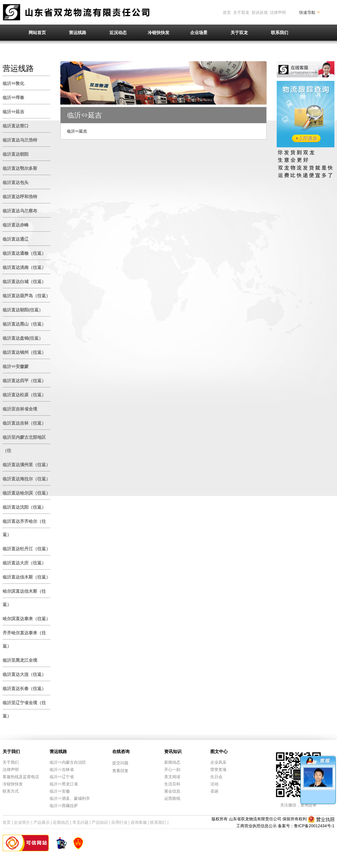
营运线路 (77, 32)
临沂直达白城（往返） (24, 281)
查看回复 (120, 770)
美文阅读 (172, 776)
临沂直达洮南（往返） (24, 267)
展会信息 (172, 791)
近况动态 (118, 32)
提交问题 (120, 763)
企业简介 (22, 822)
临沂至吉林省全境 (20, 408)
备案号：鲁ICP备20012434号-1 (306, 825)
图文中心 (219, 751)
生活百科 (172, 784)
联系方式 (11, 791)
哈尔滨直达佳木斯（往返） (24, 598)
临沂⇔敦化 (13, 83)
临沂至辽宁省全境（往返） (24, 709)
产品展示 (41, 822)
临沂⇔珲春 (13, 97)
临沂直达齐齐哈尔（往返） (24, 528)
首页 (227, 12)
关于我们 (11, 751)
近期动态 (61, 822)
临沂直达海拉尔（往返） (26, 478)
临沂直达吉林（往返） (24, 423)
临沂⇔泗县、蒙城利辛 (70, 798)
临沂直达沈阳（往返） (24, 507)
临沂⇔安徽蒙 (16, 366)
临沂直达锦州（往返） (24, 352)
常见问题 (80, 822)
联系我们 (279, 32)
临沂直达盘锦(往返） (23, 338)
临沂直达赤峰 (16, 224)
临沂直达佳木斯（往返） (26, 577)
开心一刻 (172, 769)
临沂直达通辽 (16, 239)
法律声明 (278, 12)
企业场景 (198, 32)
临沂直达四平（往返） (24, 380)
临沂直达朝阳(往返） (23, 309)
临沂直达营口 (16, 125)
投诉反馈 (260, 12)
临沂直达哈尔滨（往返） (26, 492)
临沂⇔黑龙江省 (64, 784)
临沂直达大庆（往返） (24, 562)
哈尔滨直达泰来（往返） (26, 618)
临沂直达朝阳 (16, 154)
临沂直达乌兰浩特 (20, 139)
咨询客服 (139, 822)
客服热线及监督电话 (21, 776)
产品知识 (100, 822)
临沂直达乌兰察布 (20, 210)
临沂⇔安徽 (60, 791)
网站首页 (37, 32)
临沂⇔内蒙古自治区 (68, 762)
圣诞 (214, 791)
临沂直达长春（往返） (24, 688)
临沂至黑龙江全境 (20, 660)
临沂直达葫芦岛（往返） (26, 295)
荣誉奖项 (218, 769)
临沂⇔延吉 (13, 111)
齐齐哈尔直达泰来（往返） (24, 639)
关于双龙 (241, 12)
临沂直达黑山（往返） (24, 323)
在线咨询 (121, 751)
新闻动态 (172, 762)
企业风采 (218, 762)
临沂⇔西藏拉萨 (64, 805)
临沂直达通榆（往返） (24, 253)
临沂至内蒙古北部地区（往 (24, 444)
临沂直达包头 (16, 182)
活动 (214, 784)
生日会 (216, 776)
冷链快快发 (158, 32)
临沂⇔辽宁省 (62, 776)
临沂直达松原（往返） (24, 394)
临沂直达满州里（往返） (26, 464)
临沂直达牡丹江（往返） (26, 548)
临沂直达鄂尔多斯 (20, 168)
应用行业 (119, 822)
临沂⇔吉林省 (62, 769)
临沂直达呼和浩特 (20, 196)
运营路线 (172, 798)
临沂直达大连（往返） (24, 674)
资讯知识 (172, 751)
